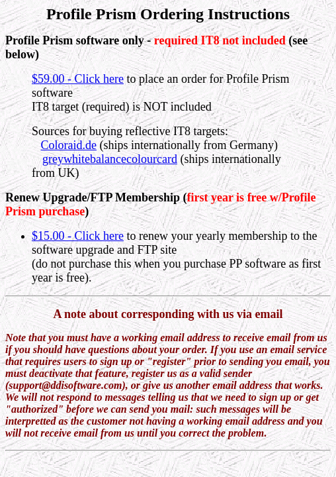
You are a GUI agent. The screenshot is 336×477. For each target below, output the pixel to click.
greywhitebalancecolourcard (109, 159)
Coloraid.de (69, 145)
